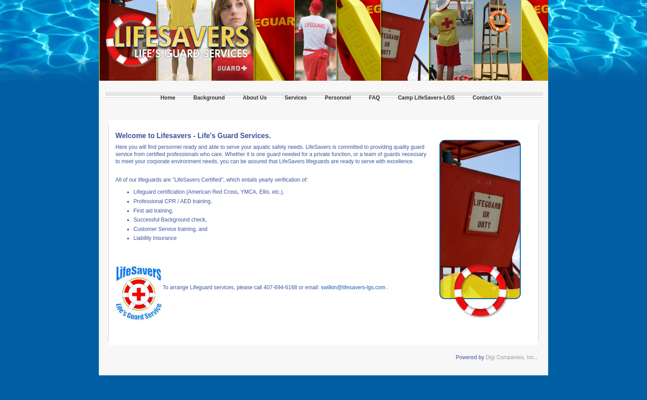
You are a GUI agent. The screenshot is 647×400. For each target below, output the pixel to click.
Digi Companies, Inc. (511, 357)
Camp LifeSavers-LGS (426, 98)
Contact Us (487, 98)
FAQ (374, 98)
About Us (254, 98)
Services (296, 98)
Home (167, 98)
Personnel (338, 98)
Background (209, 98)
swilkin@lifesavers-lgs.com (353, 287)
